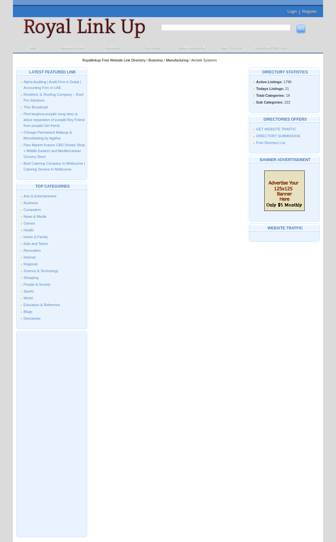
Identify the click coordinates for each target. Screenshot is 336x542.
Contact (112, 47)
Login (292, 11)
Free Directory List (270, 143)
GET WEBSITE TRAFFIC (276, 129)
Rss (33, 47)
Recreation (32, 250)
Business (156, 60)
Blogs (28, 312)
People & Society (37, 284)
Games (29, 223)
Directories (32, 318)
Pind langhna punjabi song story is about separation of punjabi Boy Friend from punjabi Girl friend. (54, 119)
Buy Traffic (231, 47)
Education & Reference (42, 305)
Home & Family (36, 237)
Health (29, 230)
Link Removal (192, 47)
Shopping (31, 278)
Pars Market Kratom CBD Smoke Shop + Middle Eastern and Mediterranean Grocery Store (54, 151)
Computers (32, 210)
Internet (30, 257)
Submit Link (72, 47)
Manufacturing (177, 60)
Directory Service (271, 47)
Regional (30, 264)
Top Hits (152, 47)
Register (309, 11)
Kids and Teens (36, 244)
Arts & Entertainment (40, 196)
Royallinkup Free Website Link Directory (114, 60)
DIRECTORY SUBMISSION (278, 136)
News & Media (35, 216)
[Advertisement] (52, 433)
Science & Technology (41, 271)
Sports (29, 291)
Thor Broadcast (36, 107)
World (28, 298)
